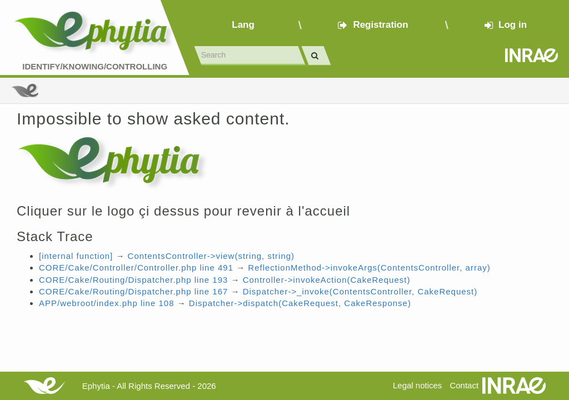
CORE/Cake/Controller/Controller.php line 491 (136, 267)
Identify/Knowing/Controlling (94, 66)
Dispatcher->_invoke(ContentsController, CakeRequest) (360, 291)
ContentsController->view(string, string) (211, 256)
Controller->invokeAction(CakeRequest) (327, 279)
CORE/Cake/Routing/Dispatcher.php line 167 (133, 291)
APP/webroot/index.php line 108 (106, 303)
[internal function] (76, 256)
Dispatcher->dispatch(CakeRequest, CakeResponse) (300, 303)
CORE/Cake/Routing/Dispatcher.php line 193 (133, 279)
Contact (464, 385)
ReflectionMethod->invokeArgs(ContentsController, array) (369, 267)
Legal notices (417, 385)
